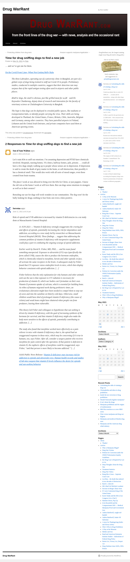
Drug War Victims (108, 225)
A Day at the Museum (109, 197)
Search (120, 377)
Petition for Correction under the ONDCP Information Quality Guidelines (112, 273)
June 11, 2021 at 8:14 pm (22, 212)
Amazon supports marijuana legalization (75, 52)
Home (8, 43)
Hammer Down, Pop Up (110, 235)
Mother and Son (107, 264)
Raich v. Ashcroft (107, 278)
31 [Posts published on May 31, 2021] (100, 324)
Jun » (123, 327)
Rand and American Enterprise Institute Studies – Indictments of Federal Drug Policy (112, 283)
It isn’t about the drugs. (107, 402)
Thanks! (104, 192)
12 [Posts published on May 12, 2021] (108, 314)
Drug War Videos (107, 228)
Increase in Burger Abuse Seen (112, 242)
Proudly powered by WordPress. (111, 556)
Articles (23, 43)
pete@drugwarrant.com (111, 79)
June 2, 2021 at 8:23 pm (21, 154)
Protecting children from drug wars (18, 52)
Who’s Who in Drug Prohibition (112, 295)
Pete (26, 61)
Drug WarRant (16, 9)
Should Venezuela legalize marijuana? (112, 400)
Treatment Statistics (108, 293)
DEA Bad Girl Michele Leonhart (112, 218)
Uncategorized (28, 133)
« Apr (100, 327)
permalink (47, 133)
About (15, 43)
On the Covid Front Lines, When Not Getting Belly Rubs (29, 72)
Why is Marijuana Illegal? (110, 297)
